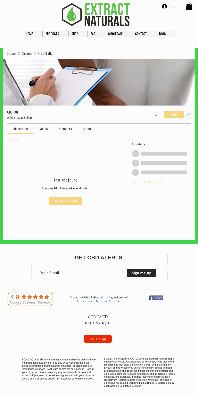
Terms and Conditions (108, 301)
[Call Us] (98, 339)
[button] (189, 6)
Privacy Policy (85, 301)
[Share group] (188, 114)
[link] (20, 129)
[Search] (155, 114)
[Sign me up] (141, 273)
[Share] (156, 298)
